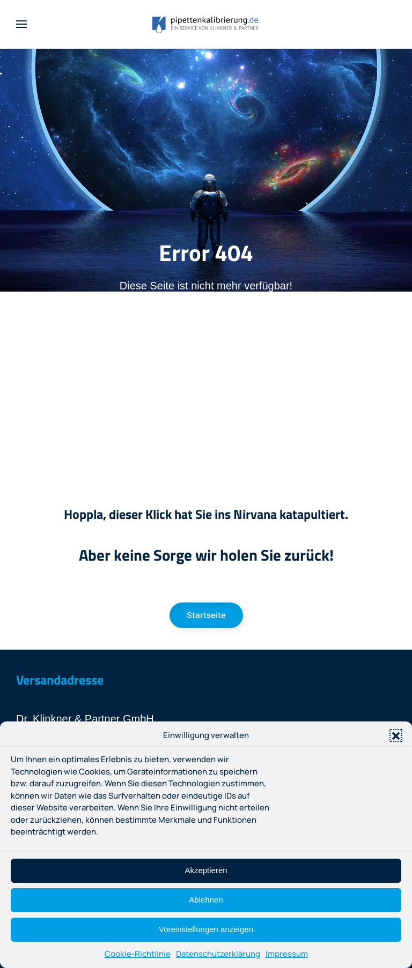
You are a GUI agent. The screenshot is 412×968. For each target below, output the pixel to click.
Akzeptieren (206, 870)
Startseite (206, 615)
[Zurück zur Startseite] (206, 24)
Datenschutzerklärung (218, 953)
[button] (396, 735)
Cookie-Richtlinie (138, 953)
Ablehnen (206, 899)
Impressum (287, 953)
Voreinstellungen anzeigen (206, 929)
